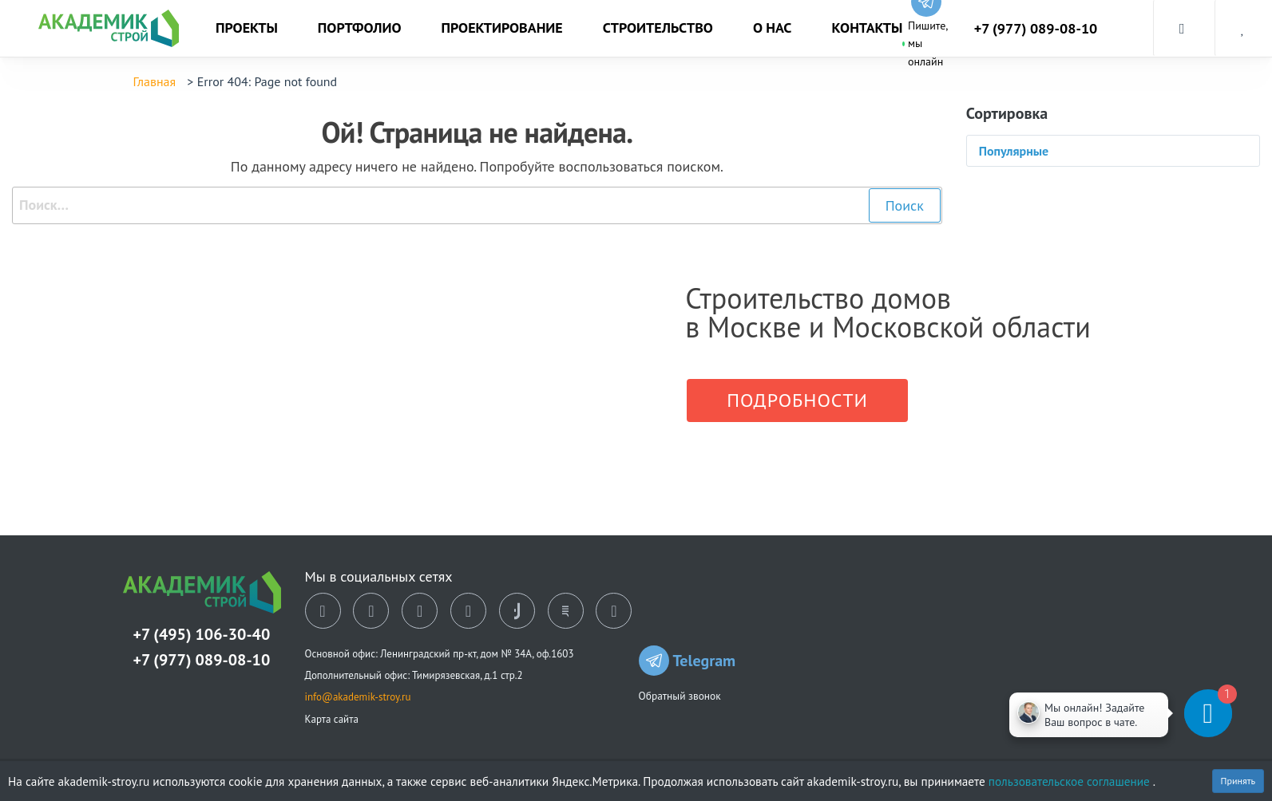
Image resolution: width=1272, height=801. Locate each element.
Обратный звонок (680, 696)
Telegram (687, 660)
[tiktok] (517, 611)
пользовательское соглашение (1071, 781)
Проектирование (502, 27)
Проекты (247, 27)
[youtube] (614, 611)
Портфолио (360, 27)
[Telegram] (1157, 713)
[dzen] (420, 611)
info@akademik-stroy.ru (358, 697)
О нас (772, 27)
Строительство (658, 27)
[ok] (371, 611)
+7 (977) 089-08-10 (1036, 28)
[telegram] (468, 611)
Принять (1238, 781)
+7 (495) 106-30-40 (202, 634)
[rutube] (566, 611)
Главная (154, 81)
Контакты (866, 27)
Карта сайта (332, 719)
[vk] (323, 611)
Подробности (797, 400)
